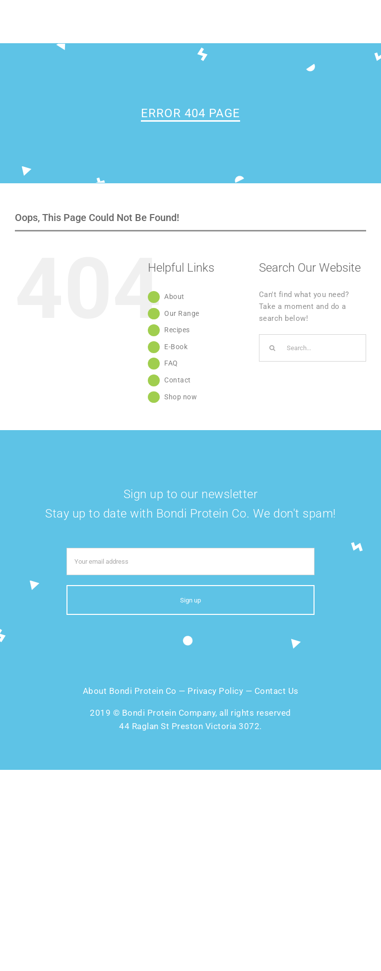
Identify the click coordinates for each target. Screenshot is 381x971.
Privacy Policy (215, 691)
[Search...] (312, 348)
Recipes (177, 330)
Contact (177, 380)
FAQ (171, 363)
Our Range (181, 313)
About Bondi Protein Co (130, 691)
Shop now (180, 397)
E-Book (176, 347)
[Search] (272, 348)
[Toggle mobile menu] (361, 24)
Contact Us (276, 691)
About (174, 296)
